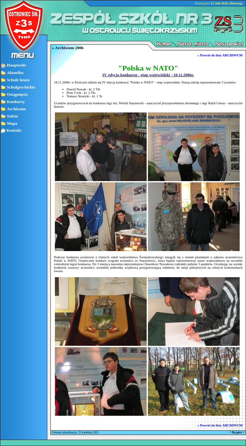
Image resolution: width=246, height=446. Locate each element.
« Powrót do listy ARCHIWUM (220, 55)
